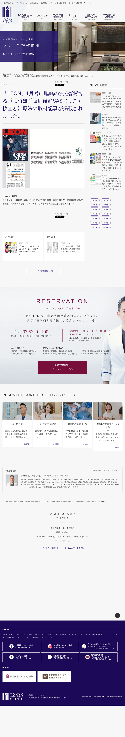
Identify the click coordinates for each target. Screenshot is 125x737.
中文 (89, 3)
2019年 (94, 209)
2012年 (105, 223)
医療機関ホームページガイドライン (44, 637)
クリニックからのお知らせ (93, 634)
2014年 (105, 218)
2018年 (105, 209)
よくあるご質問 (60, 3)
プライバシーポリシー (23, 637)
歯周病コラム (8, 3)
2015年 (94, 218)
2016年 (105, 214)
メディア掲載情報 (24, 74)
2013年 (94, 223)
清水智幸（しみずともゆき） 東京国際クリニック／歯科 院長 (44, 476)
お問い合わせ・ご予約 (75, 634)
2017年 (94, 214)
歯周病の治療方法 (33, 634)
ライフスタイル (21, 3)
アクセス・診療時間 (75, 3)
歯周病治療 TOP (8, 74)
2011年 (94, 227)
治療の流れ (34, 3)
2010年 (105, 227)
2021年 (94, 205)
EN (85, 3)
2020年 (105, 205)
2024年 (94, 200)
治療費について (46, 3)
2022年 (105, 200)
